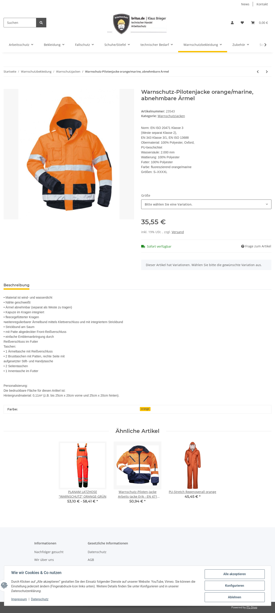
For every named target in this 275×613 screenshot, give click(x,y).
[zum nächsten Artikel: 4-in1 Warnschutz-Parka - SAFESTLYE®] (266, 71)
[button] (232, 22)
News (245, 4)
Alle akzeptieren (234, 574)
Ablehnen (234, 597)
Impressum (19, 599)
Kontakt (262, 4)
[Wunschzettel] (242, 22)
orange (145, 408)
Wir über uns (44, 560)
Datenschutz (97, 552)
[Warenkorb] (259, 22)
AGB (91, 560)
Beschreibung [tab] (16, 285)
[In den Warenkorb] (7, 86)
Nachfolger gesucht (48, 552)
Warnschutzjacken (171, 116)
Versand (178, 232)
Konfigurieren (234, 585)
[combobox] (206, 204)
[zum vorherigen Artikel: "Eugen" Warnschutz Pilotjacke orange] (257, 71)
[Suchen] (20, 22)
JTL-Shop (251, 607)
